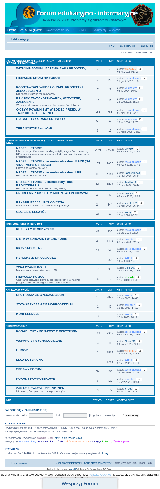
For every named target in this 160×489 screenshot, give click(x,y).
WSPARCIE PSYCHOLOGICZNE (39, 340)
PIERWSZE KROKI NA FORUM (38, 78)
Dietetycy (95, 441)
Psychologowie (121, 441)
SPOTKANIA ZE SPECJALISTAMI (40, 295)
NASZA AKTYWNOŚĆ (17, 290)
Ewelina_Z (130, 182)
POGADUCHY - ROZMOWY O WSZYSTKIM (46, 331)
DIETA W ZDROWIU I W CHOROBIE (41, 238)
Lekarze (106, 441)
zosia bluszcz (133, 78)
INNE (8, 400)
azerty (128, 212)
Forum (23, 30)
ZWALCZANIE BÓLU (31, 267)
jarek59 (129, 148)
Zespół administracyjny (69, 462)
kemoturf (130, 239)
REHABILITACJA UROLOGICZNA (40, 202)
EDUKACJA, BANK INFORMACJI (24, 224)
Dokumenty (99, 30)
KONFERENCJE (27, 314)
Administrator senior (77, 441)
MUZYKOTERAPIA (29, 359)
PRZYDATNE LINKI (30, 248)
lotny (56, 438)
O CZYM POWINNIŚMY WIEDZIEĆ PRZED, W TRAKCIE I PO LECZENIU (48, 111)
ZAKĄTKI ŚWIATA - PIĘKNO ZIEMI (40, 388)
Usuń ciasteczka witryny (97, 462)
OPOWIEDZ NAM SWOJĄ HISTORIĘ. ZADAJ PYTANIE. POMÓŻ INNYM (40, 141)
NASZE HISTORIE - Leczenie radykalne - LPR (48, 172)
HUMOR (22, 350)
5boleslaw (131, 87)
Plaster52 (130, 341)
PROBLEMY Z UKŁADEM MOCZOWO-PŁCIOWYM (52, 193)
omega (128, 388)
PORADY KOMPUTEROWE (35, 378)
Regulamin (35, 30)
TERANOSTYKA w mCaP (34, 128)
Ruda (64, 438)
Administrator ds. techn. (51, 441)
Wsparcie (114, 30)
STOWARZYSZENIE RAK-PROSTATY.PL (45, 304)
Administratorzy (28, 441)
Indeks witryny (20, 39)
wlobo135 (130, 69)
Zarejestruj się (128, 45)
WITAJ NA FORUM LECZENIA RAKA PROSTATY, (51, 68)
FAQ (112, 45)
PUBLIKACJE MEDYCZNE (35, 229)
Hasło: (58, 415)
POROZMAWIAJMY (16, 326)
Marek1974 (131, 203)
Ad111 (128, 258)
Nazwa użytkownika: (16, 415)
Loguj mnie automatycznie (107, 415)
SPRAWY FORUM (29, 369)
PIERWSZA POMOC (30, 276)
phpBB (73, 469)
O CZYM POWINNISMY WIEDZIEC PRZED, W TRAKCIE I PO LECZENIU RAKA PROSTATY (38, 62)
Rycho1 (129, 193)
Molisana (130, 267)
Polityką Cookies (100, 474)
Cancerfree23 (132, 173)
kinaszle (129, 277)
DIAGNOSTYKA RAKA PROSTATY (40, 119)
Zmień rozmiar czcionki (149, 38)
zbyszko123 (75, 438)
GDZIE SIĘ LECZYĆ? (31, 212)
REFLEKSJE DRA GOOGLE (36, 257)
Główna (11, 30)
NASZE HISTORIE (29, 148)
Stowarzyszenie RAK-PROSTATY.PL (67, 30)
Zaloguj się (147, 45)
